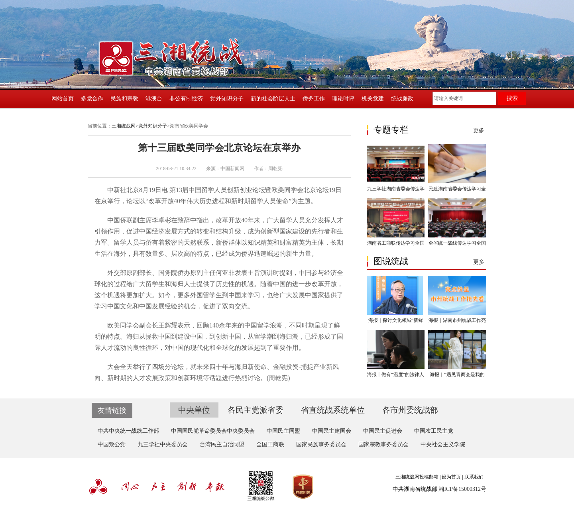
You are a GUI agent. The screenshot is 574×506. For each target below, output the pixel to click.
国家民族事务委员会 (321, 444)
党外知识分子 (227, 99)
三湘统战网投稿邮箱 (416, 477)
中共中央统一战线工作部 (128, 431)
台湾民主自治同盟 (222, 444)
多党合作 (92, 99)
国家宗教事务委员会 (383, 444)
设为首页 (451, 477)
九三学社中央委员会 (163, 444)
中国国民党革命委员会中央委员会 (213, 431)
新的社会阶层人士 (273, 99)
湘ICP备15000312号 (462, 489)
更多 (478, 130)
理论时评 (343, 99)
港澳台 (153, 99)
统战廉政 (402, 99)
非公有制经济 (186, 99)
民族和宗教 (124, 99)
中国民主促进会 (382, 431)
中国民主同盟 (283, 431)
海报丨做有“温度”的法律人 (395, 374)
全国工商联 (270, 444)
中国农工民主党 (433, 431)
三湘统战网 (124, 126)
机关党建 (373, 99)
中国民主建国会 (331, 431)
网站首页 (62, 99)
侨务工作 (314, 99)
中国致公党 (112, 444)
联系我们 (474, 477)
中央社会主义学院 (443, 444)
